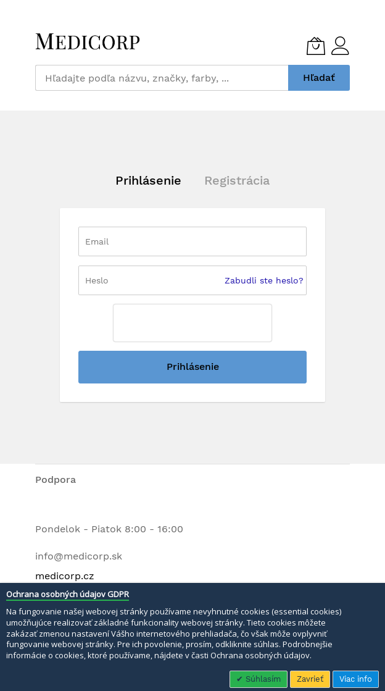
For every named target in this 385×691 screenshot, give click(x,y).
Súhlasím (262, 679)
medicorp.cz (64, 576)
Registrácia (237, 180)
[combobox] (161, 78)
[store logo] (87, 41)
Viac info (355, 679)
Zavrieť (310, 679)
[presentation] (192, 322)
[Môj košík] (316, 46)
